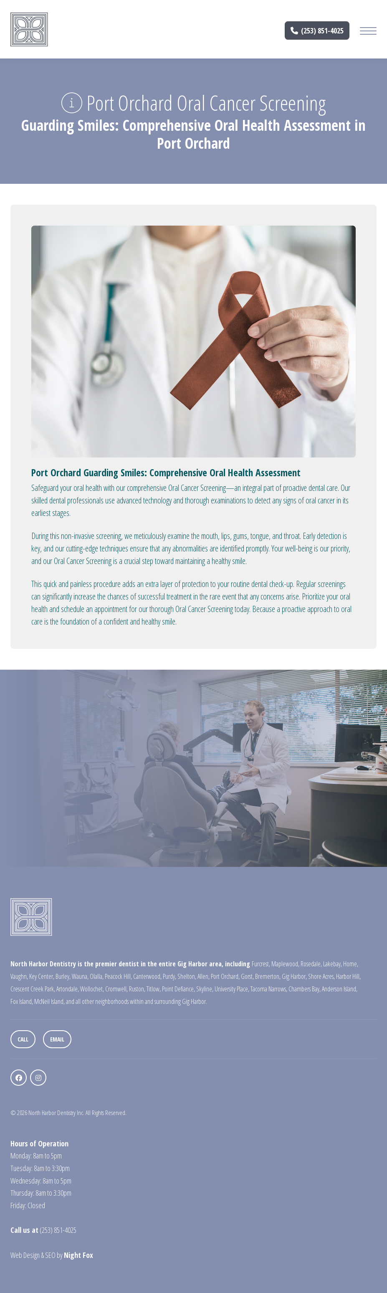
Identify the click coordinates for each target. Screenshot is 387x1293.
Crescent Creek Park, (32, 988)
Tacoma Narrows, (268, 988)
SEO (50, 1255)
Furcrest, (261, 963)
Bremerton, (268, 976)
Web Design (25, 1255)
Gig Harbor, (294, 976)
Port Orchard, (225, 976)
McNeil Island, (49, 1001)
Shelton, (186, 976)
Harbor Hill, (348, 976)
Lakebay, (332, 963)
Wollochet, (92, 988)
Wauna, (80, 976)
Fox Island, (21, 1001)
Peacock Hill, (118, 976)
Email (57, 1039)
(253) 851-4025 (317, 30)
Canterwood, (147, 976)
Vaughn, (19, 976)
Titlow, (154, 988)
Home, (350, 963)
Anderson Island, (339, 988)
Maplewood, (285, 963)
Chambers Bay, (304, 988)
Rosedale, (311, 963)
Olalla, (97, 976)
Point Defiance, (178, 988)
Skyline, (204, 988)
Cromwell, (116, 988)
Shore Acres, (321, 976)
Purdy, (169, 976)
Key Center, (41, 976)
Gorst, (247, 976)
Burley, (63, 976)
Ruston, (137, 988)
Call (23, 1039)
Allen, (203, 976)
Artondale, (67, 988)
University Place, (232, 988)
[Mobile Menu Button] (368, 32)
